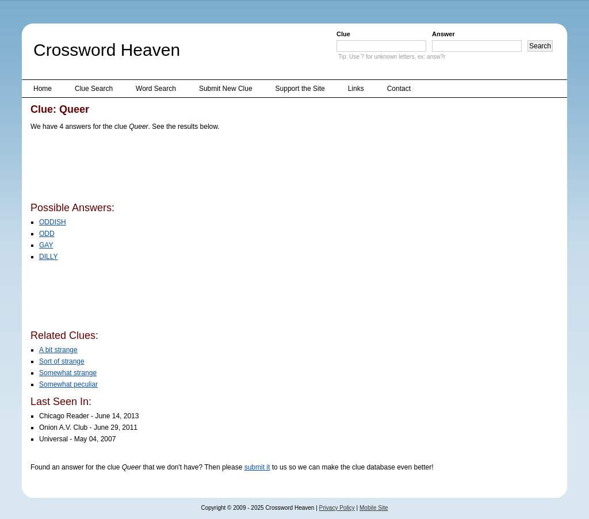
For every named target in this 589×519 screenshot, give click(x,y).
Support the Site (300, 89)
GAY (46, 245)
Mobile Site (373, 508)
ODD (47, 234)
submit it (257, 467)
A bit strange (58, 350)
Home (42, 89)
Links (356, 89)
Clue (343, 33)
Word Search (156, 89)
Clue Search (94, 89)
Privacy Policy (337, 508)
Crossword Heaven (106, 49)
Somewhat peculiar (68, 384)
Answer (443, 33)
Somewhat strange (68, 373)
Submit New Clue (226, 89)
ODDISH (52, 222)
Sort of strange (62, 361)
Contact (399, 89)
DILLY (48, 257)
